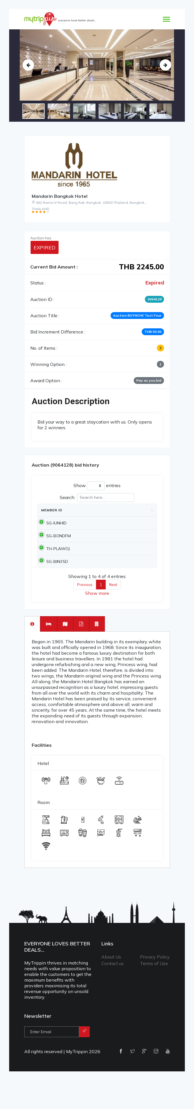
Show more (97, 621)
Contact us (112, 992)
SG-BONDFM (53, 550)
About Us (111, 985)
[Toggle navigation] (166, 20)
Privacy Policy (155, 985)
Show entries (97, 485)
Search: (97, 497)
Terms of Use (154, 992)
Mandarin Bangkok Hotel (59, 196)
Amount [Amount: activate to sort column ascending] (124, 516)
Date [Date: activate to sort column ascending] (78, 516)
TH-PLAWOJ (53, 568)
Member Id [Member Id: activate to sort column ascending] (49, 513)
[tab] (32, 652)
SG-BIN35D (52, 587)
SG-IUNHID (51, 531)
